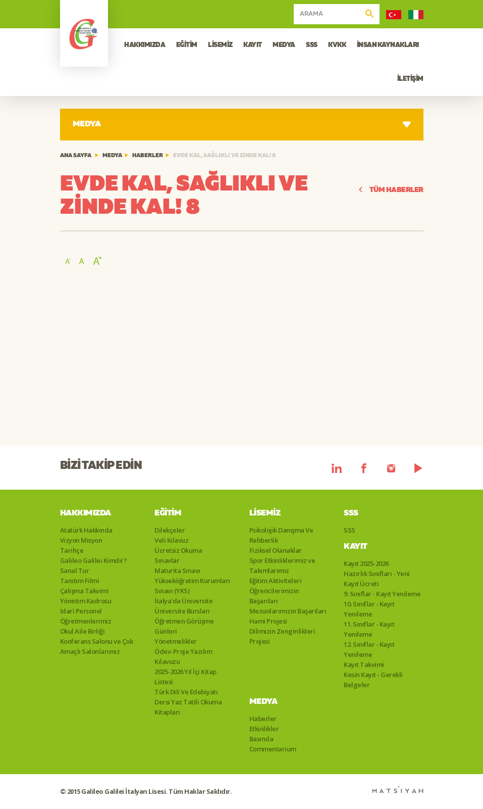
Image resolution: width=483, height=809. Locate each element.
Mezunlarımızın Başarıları (288, 610)
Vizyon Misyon (81, 540)
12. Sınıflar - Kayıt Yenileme (369, 649)
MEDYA (284, 45)
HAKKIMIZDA (144, 45)
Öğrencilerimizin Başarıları (274, 595)
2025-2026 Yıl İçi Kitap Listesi (185, 676)
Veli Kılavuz (171, 540)
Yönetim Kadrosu (86, 600)
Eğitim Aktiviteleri (275, 580)
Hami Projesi (268, 621)
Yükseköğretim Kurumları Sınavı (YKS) (192, 585)
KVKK (337, 45)
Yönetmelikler (175, 641)
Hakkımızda (85, 513)
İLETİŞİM (410, 79)
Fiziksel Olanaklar (275, 550)
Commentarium (272, 748)
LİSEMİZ (220, 45)
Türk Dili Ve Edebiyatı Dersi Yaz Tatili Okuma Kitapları (188, 702)
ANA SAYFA (75, 156)
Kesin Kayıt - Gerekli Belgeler (373, 679)
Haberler (147, 156)
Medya (112, 156)
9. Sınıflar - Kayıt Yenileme (382, 593)
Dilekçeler (169, 530)
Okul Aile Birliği (82, 631)
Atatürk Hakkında (86, 530)
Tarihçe (72, 550)
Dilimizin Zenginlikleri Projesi (282, 636)
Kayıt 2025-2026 (366, 563)
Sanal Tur (74, 570)
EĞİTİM (186, 45)
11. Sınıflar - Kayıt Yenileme (369, 629)
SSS (311, 45)
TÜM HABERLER (390, 190)
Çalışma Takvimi (84, 590)
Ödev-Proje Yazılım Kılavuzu (183, 656)
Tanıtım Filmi (79, 580)
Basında (261, 738)
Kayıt (355, 547)
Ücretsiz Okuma (178, 550)
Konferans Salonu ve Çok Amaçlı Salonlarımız (96, 646)
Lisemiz (265, 513)
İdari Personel (81, 610)
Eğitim (167, 513)
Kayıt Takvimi (364, 664)
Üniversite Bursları (182, 610)
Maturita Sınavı (177, 570)
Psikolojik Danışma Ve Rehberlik (281, 535)
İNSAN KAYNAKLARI (388, 45)
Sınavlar (166, 560)
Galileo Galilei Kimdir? (93, 560)
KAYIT (252, 45)
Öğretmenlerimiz (86, 621)
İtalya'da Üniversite (183, 600)
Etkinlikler (264, 728)
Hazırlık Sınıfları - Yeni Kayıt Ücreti (377, 578)
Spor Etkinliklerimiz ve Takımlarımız (282, 565)
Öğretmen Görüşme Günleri (183, 626)
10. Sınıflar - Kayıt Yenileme (369, 608)
